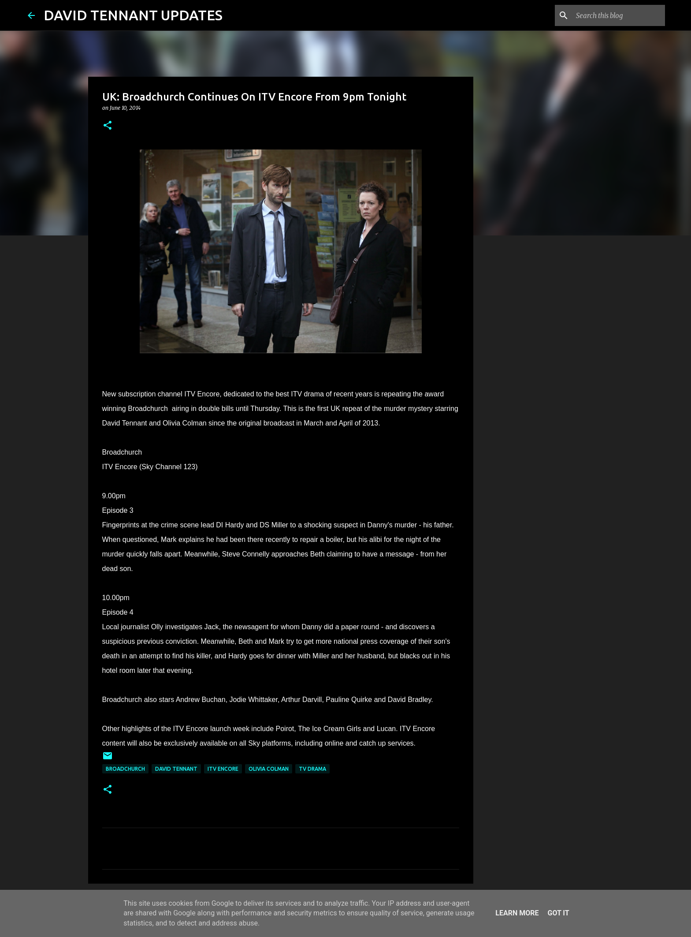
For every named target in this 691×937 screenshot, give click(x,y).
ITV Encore (223, 769)
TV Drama (312, 769)
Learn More (517, 913)
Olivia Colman (269, 769)
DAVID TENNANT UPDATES (133, 15)
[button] (107, 126)
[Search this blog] (618, 15)
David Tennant (176, 769)
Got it (558, 913)
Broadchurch (125, 769)
